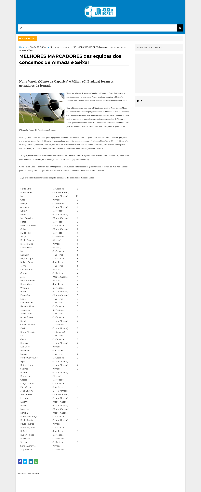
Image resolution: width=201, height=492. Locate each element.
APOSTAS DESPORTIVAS (150, 47)
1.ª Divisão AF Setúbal (37, 47)
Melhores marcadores (60, 47)
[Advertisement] (159, 73)
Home (22, 47)
